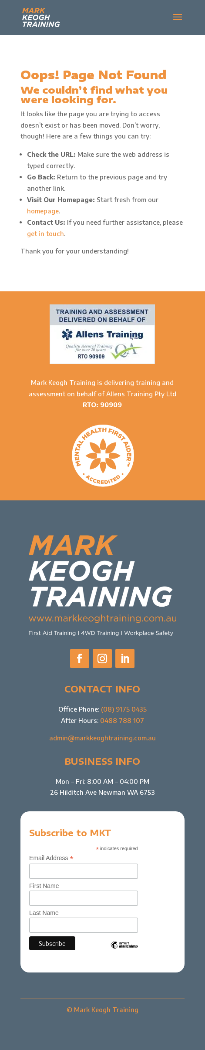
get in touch (45, 233)
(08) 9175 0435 (124, 709)
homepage (43, 211)
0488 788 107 (122, 720)
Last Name (44, 912)
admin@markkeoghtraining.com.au (102, 738)
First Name (44, 885)
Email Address (51, 858)
